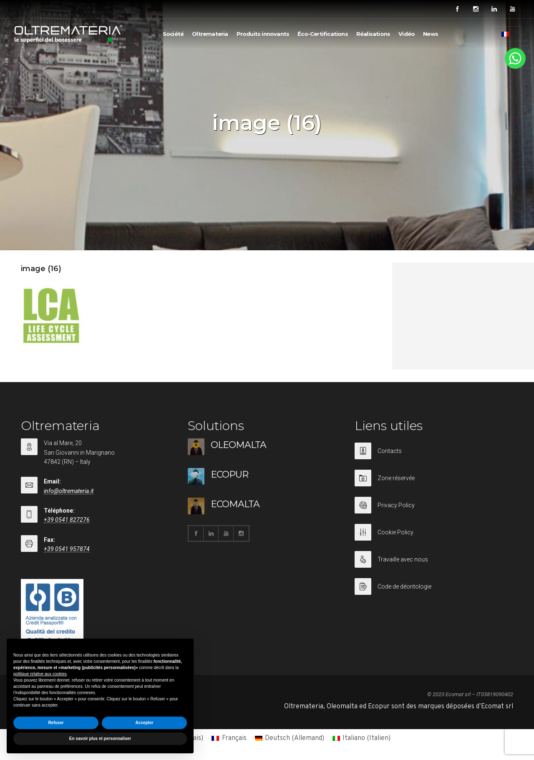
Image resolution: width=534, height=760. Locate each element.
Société (173, 33)
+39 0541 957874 (67, 549)
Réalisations (373, 33)
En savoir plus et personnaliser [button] (100, 738)
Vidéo (406, 33)
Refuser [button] (55, 722)
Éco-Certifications (322, 33)
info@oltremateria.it (68, 491)
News (430, 33)
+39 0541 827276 (67, 519)
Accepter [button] (145, 722)
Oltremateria (210, 33)
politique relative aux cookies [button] (40, 674)
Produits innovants (263, 33)
